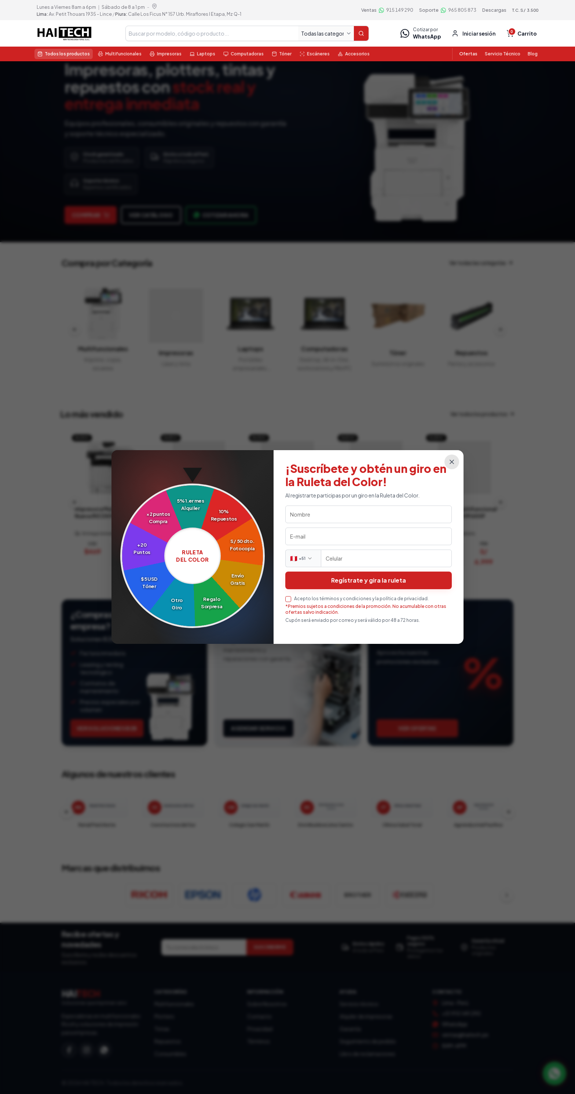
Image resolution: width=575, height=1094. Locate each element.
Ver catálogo (151, 215)
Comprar (90, 215)
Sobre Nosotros (267, 1003)
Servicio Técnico (502, 53)
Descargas (494, 10)
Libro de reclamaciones (367, 1053)
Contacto (259, 1016)
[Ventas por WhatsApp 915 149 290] (387, 10)
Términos (258, 1041)
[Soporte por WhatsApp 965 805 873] (447, 10)
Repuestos (167, 1041)
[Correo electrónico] (203, 947)
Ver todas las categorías (481, 262)
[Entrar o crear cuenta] (473, 33)
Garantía (350, 1028)
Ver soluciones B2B (107, 728)
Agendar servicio (258, 728)
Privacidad (259, 1028)
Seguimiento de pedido (368, 1041)
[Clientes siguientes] (508, 811)
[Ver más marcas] (506, 895)
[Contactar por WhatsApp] (554, 1073)
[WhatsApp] (104, 1050)
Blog (533, 53)
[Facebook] (69, 1050)
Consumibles (170, 1053)
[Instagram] (86, 1050)
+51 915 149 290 (461, 1013)
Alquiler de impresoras (366, 1016)
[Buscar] (361, 33)
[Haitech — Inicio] (102, 997)
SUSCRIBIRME (270, 947)
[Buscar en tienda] (212, 33)
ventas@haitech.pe (465, 1034)
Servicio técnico (359, 1003)
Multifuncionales (174, 1003)
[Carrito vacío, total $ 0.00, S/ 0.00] (522, 33)
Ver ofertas (417, 728)
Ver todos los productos (482, 414)
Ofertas (468, 53)
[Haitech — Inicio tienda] (64, 33)
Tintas (161, 1028)
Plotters (164, 1016)
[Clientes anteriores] (66, 811)
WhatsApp (455, 1024)
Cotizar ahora (221, 215)
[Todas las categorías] (326, 33)
